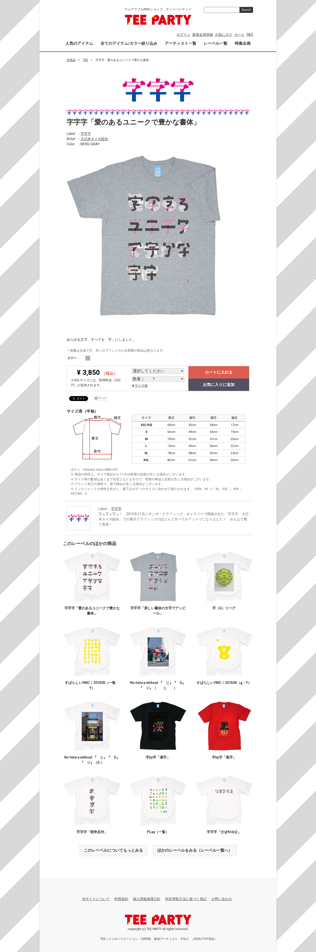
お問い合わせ (221, 899)
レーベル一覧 (215, 43)
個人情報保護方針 (146, 899)
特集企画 (243, 43)
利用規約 (121, 899)
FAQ (250, 35)
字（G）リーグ (224, 608)
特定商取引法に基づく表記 (186, 899)
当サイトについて (96, 899)
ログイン (183, 35)
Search (246, 10)
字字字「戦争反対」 (92, 832)
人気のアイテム (79, 43)
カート (239, 35)
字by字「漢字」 (158, 757)
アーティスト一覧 (180, 43)
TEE (85, 60)
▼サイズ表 (140, 385)
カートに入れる (219, 372)
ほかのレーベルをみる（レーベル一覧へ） (194, 850)
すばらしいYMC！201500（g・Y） (224, 683)
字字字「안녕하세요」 (224, 832)
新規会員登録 (202, 35)
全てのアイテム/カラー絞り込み (128, 43)
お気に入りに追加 (219, 384)
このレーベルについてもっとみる (113, 850)
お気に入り (223, 35)
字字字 (85, 133)
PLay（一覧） (158, 832)
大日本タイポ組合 (94, 139)
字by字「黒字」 (224, 757)
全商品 (71, 60)
